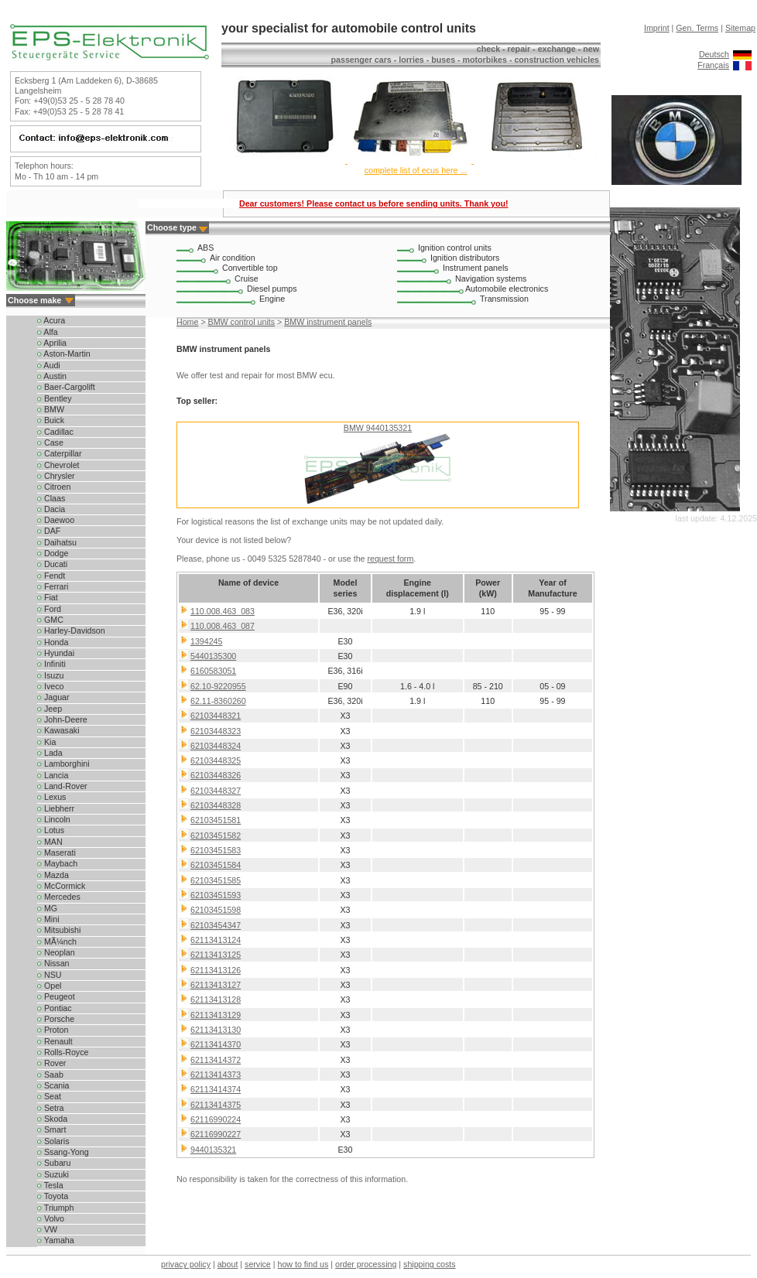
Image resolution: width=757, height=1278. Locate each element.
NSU (49, 974)
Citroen (53, 486)
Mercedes (58, 896)
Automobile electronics (506, 288)
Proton (52, 1029)
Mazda (53, 875)
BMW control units (241, 321)
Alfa (47, 332)
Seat (49, 1096)
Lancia (52, 775)
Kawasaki (58, 730)
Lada (50, 752)
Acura (51, 320)
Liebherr (55, 808)
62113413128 (215, 999)
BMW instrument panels (328, 321)
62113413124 (215, 940)
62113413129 (215, 1015)
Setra (50, 1107)
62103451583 (215, 850)
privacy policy (186, 1264)
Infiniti (51, 663)
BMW (50, 409)
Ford (49, 608)
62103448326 (215, 775)
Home (187, 321)
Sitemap (740, 27)
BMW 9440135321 (378, 427)
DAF (48, 530)
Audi (48, 365)
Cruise (247, 278)
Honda (52, 642)
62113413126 (215, 970)
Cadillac (55, 431)
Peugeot (56, 996)
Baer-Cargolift (66, 386)
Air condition (232, 257)
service (258, 1264)
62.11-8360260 (218, 701)
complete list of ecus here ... (416, 170)
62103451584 (215, 865)
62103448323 (215, 731)
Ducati (52, 564)
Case (50, 442)
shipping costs (429, 1264)
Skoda (52, 1118)
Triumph (55, 1207)
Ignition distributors (464, 257)
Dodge (52, 553)
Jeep (49, 708)
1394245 (206, 641)
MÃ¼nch (57, 941)
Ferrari (52, 586)
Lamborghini (63, 763)
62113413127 (215, 984)
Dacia (51, 509)
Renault (55, 1041)
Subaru (53, 1162)
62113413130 (215, 1029)
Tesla (50, 1185)
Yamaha (55, 1240)
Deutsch (714, 54)
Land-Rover (62, 786)
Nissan (53, 963)
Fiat (47, 597)
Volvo (50, 1218)
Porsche (55, 1018)
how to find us (303, 1264)
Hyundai (55, 653)
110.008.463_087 (222, 625)
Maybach (57, 863)
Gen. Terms (697, 27)
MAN (50, 841)
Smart (51, 1129)
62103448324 (215, 745)
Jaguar (53, 697)
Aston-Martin (64, 353)
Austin (52, 376)
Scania (53, 1085)
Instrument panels (476, 267)
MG (47, 908)
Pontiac (54, 1008)
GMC (50, 619)
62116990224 (215, 1119)
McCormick (61, 885)
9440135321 (213, 1149)
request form (390, 558)
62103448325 (215, 760)
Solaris (53, 1141)
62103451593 (215, 895)
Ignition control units (455, 247)
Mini (48, 919)
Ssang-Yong (63, 1152)
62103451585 (215, 880)
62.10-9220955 (218, 686)
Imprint (657, 27)
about (228, 1264)
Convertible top (250, 267)
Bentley (54, 398)
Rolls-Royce (62, 1052)
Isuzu (50, 675)
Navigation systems (490, 278)
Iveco (50, 686)
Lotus (50, 830)
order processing (365, 1264)
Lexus (51, 796)
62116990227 (215, 1134)
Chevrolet (58, 465)
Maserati (56, 852)
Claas (51, 498)
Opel (49, 985)
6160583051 (213, 670)
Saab (50, 1074)
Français (713, 65)
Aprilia (52, 342)
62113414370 (215, 1044)
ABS (205, 247)
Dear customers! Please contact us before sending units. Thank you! (374, 203)
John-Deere (62, 719)
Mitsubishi (58, 930)
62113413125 (215, 954)
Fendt (51, 575)
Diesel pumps (272, 288)
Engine (272, 298)
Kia (46, 742)
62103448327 (215, 790)
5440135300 (213, 656)
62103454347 (215, 925)
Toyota (52, 1196)
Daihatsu (57, 542)
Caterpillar (59, 453)
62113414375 (215, 1104)
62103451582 (215, 835)
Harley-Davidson (71, 630)
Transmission (504, 298)
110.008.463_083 (222, 611)
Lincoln (53, 819)
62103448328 (215, 805)
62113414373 (215, 1074)
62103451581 (215, 820)
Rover (51, 1063)
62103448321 (215, 715)
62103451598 (215, 909)
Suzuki (53, 1174)
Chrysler (56, 475)
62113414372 (215, 1059)
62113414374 (215, 1089)
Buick (50, 420)
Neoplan (56, 952)
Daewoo (55, 520)
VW (47, 1229)
